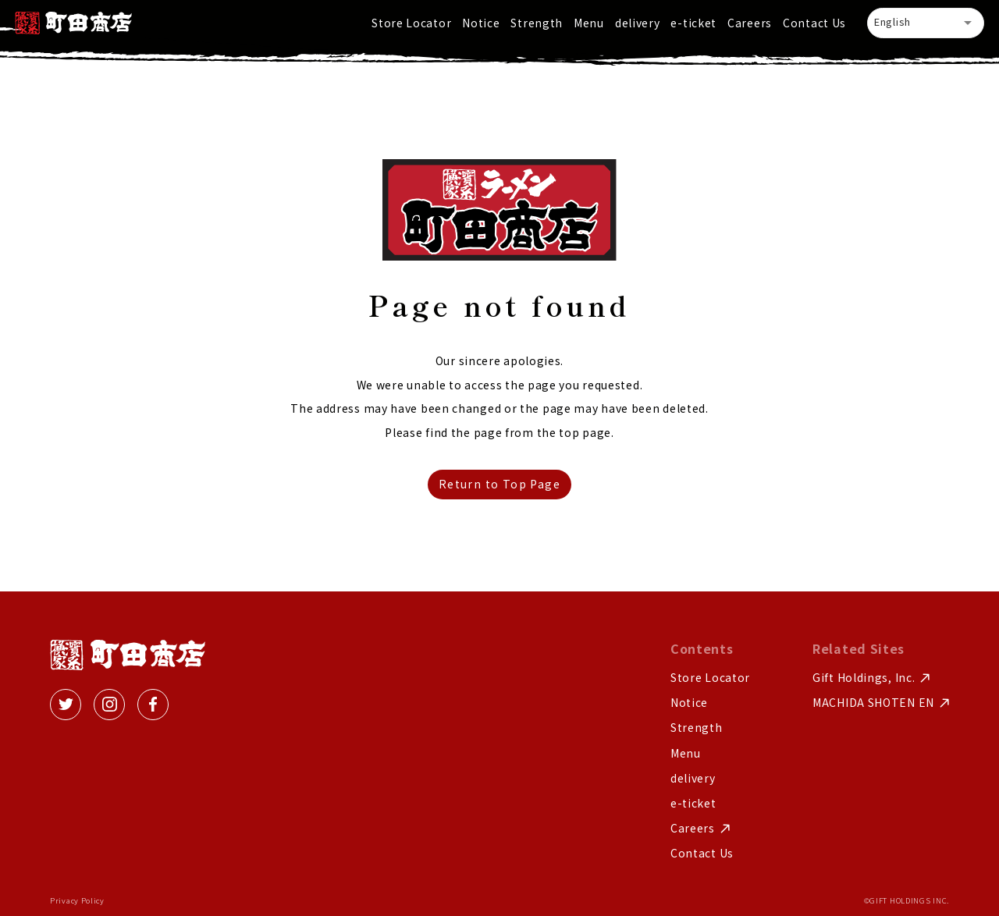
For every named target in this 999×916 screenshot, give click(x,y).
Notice (481, 22)
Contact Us (814, 22)
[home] (73, 23)
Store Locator (411, 22)
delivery (637, 22)
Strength (536, 22)
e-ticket (693, 22)
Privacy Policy (77, 901)
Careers (749, 22)
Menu (589, 22)
